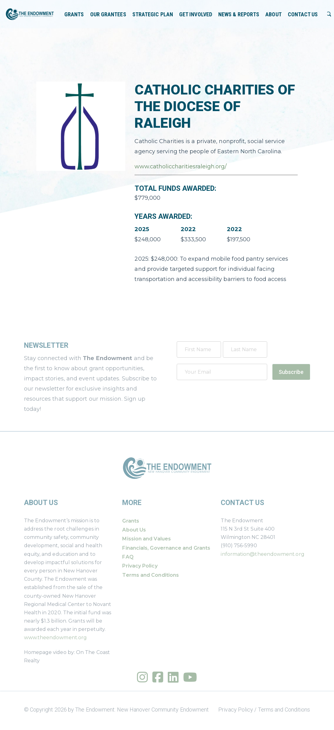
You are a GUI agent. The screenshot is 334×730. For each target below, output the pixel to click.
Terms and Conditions (150, 575)
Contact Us (303, 14)
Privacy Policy (139, 566)
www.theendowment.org (55, 637)
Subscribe (291, 372)
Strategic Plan (152, 14)
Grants (74, 14)
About (273, 14)
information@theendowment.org (262, 554)
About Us (134, 530)
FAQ (127, 557)
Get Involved (195, 14)
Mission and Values (146, 539)
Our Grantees (108, 14)
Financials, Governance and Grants (166, 548)
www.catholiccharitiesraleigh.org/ (181, 166)
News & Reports (238, 14)
